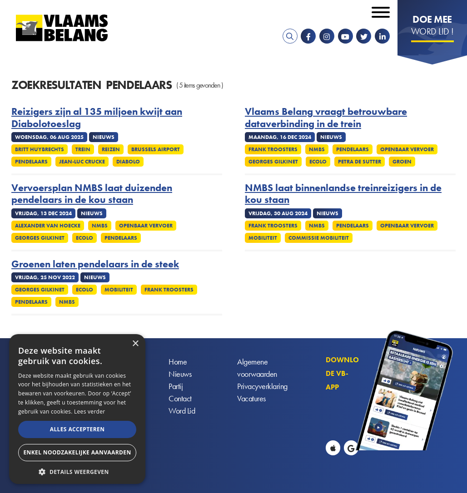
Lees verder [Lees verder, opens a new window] (89, 411)
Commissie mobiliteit (318, 238)
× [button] (135, 343)
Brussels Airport (155, 149)
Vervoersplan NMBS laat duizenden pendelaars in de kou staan (91, 194)
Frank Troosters (273, 149)
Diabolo (128, 161)
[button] (77, 471)
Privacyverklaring (262, 386)
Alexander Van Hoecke (47, 225)
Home (178, 361)
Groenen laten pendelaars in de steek (95, 264)
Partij (176, 386)
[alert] (77, 409)
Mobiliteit (262, 238)
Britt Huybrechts (39, 149)
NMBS (317, 149)
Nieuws (180, 374)
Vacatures (251, 398)
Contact (180, 398)
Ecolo (318, 161)
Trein (82, 149)
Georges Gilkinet (273, 161)
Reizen (111, 149)
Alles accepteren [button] (77, 429)
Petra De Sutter (359, 161)
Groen (402, 161)
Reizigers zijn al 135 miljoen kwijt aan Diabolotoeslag (96, 118)
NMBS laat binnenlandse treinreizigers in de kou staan (343, 194)
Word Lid (182, 410)
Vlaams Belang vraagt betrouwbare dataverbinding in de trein (326, 118)
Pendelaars (31, 161)
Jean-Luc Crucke (82, 161)
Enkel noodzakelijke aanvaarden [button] (77, 452)
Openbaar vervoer (407, 149)
